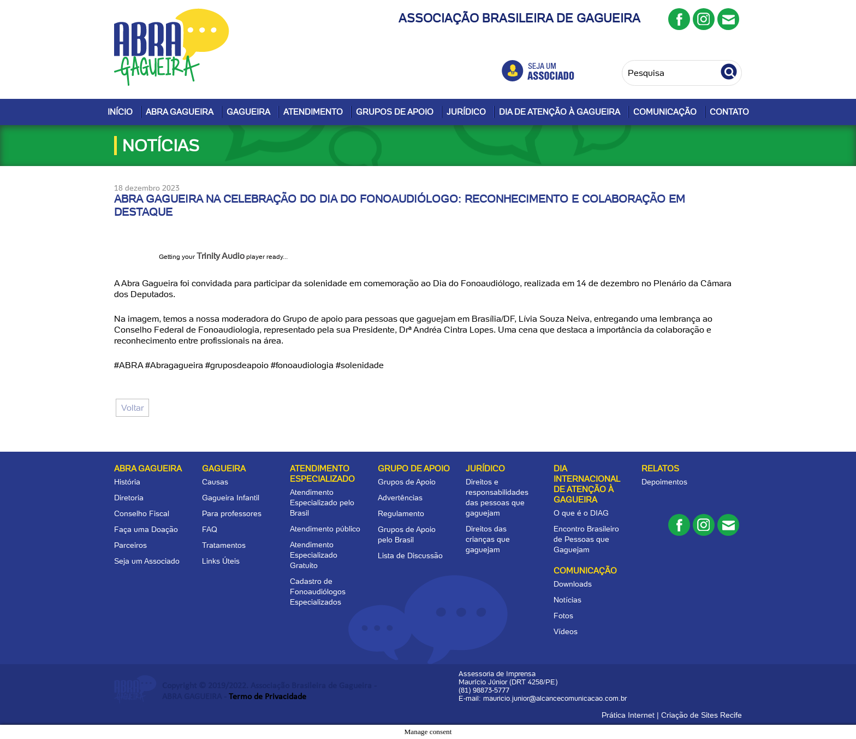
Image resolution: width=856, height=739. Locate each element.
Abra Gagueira (179, 112)
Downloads (573, 584)
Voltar (132, 408)
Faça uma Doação (146, 529)
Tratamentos (224, 545)
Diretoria (129, 497)
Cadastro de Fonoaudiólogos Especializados (318, 591)
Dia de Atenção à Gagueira (559, 112)
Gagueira (248, 112)
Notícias (567, 599)
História (127, 481)
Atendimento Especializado (322, 474)
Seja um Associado (147, 561)
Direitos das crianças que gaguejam (488, 539)
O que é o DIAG (581, 513)
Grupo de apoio (414, 469)
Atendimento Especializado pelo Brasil (322, 502)
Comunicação (665, 112)
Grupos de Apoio (394, 112)
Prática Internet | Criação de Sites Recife (672, 715)
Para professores (231, 513)
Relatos (660, 469)
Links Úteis (221, 561)
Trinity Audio (221, 256)
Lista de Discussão (410, 555)
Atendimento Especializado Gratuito (313, 555)
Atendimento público (325, 528)
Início (120, 112)
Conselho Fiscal (141, 513)
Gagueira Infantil (230, 497)
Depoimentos (664, 481)
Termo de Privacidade (267, 697)
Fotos (563, 615)
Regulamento (401, 513)
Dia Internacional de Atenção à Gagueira (587, 484)
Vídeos (566, 631)
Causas (215, 481)
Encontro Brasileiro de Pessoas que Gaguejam (586, 539)
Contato (729, 112)
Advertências (400, 497)
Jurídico (466, 112)
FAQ (209, 529)
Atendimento (313, 112)
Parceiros (130, 545)
